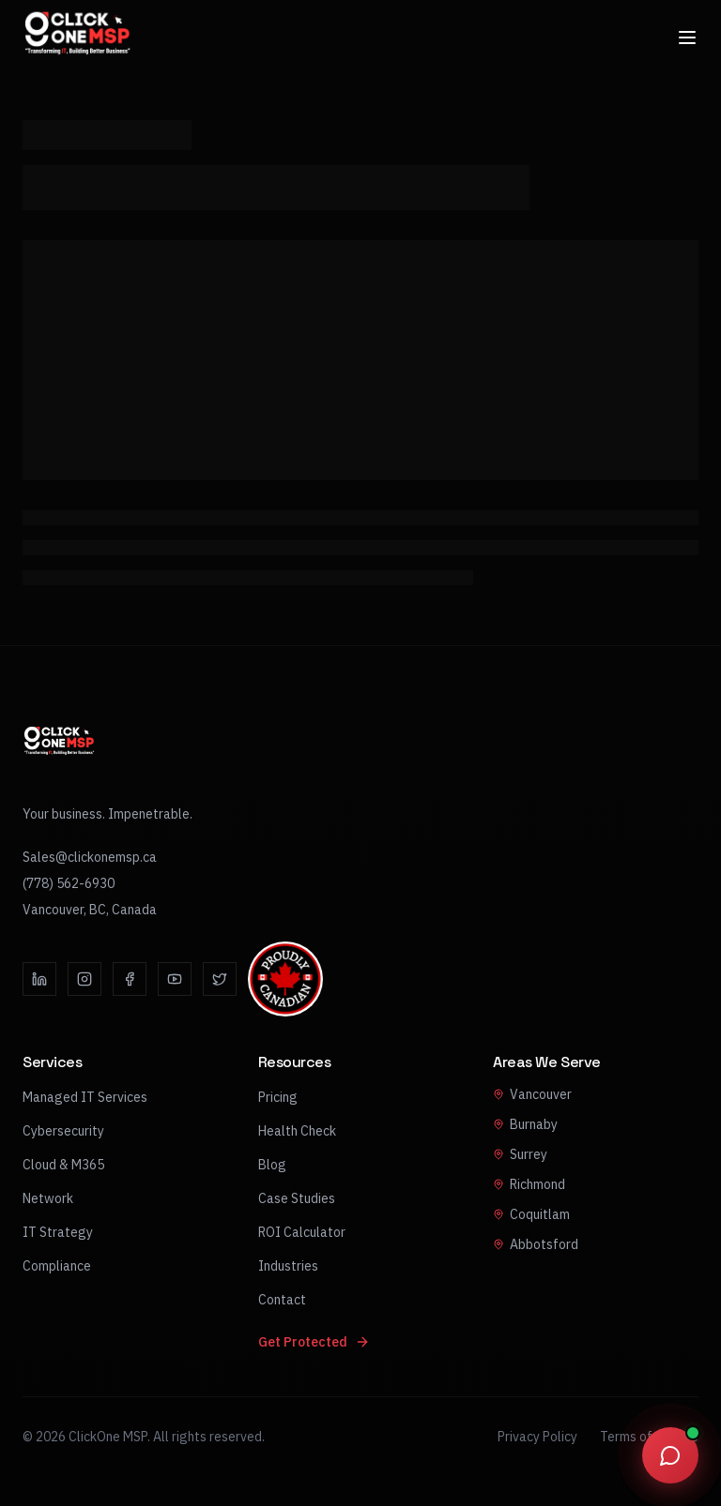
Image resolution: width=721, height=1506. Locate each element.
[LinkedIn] (39, 979)
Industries (288, 1266)
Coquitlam (531, 1214)
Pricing (278, 1097)
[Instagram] (84, 979)
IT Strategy (58, 1232)
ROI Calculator (301, 1232)
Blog (272, 1164)
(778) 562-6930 (69, 883)
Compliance (57, 1266)
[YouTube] (175, 979)
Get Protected (314, 1341)
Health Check (297, 1130)
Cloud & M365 (63, 1164)
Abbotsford (535, 1244)
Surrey (520, 1154)
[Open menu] (687, 31)
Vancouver (532, 1094)
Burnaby (525, 1124)
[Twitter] (220, 979)
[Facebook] (129, 979)
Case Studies (296, 1198)
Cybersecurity (63, 1130)
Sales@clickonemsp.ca (90, 857)
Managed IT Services (85, 1097)
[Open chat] (670, 1455)
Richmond (529, 1184)
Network (48, 1198)
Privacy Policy (537, 1436)
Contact (282, 1299)
